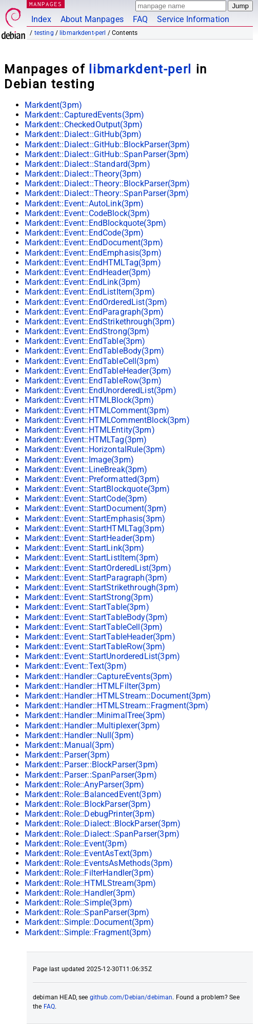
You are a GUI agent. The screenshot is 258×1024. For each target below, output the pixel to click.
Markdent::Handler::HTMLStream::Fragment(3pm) (117, 705)
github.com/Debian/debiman (131, 997)
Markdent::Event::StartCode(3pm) (86, 499)
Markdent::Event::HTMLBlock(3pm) (89, 400)
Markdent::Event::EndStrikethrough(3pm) (100, 321)
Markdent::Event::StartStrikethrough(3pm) (101, 587)
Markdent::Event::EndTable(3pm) (85, 341)
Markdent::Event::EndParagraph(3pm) (94, 312)
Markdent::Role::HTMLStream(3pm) (90, 883)
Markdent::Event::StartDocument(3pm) (96, 508)
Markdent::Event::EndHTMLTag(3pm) (93, 262)
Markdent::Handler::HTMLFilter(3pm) (93, 686)
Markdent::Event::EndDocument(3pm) (94, 242)
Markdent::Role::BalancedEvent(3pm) (93, 794)
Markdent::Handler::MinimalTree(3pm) (95, 715)
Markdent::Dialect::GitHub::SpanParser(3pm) (107, 154)
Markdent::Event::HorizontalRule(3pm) (95, 449)
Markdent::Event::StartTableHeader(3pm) (100, 637)
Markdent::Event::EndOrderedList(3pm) (96, 302)
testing (44, 32)
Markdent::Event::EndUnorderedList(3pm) (100, 390)
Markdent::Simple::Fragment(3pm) (88, 932)
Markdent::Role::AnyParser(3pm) (85, 784)
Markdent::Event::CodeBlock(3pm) (87, 213)
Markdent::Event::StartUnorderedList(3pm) (102, 656)
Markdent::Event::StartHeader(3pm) (90, 538)
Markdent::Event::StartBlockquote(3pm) (97, 489)
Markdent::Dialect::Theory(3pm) (83, 174)
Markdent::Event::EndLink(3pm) (83, 282)
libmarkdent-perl (82, 32)
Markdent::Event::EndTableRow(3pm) (93, 380)
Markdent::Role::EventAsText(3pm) (88, 853)
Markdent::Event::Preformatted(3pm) (92, 479)
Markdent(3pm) (53, 105)
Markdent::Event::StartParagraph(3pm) (96, 578)
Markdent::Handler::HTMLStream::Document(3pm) (118, 696)
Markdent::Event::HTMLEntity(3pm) (90, 430)
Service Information (193, 19)
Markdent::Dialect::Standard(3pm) (87, 164)
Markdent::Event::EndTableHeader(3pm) (98, 371)
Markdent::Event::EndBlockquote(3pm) (95, 223)
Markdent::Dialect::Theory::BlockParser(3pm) (107, 183)
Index (41, 19)
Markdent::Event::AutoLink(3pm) (84, 203)
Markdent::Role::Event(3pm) (76, 843)
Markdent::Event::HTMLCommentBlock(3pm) (107, 420)
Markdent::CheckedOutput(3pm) (84, 124)
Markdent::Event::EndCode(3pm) (84, 233)
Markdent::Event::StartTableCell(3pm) (94, 627)
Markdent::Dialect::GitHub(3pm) (83, 134)
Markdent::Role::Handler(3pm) (80, 893)
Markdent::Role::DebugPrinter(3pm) (90, 814)
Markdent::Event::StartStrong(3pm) (89, 597)
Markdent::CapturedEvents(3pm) (84, 115)
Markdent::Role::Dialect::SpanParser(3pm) (102, 834)
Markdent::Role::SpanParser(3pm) (87, 912)
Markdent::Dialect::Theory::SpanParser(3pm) (107, 193)
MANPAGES (45, 4)
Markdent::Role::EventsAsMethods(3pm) (99, 863)
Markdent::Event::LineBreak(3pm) (86, 469)
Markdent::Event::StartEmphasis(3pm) (95, 519)
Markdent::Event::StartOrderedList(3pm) (98, 568)
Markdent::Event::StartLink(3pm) (85, 548)
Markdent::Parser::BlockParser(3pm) (91, 764)
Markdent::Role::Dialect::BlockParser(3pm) (103, 823)
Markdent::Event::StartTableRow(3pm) (95, 646)
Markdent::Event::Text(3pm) (76, 666)
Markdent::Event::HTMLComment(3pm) (97, 410)
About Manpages (92, 19)
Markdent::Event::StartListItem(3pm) (91, 558)
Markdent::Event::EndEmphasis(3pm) (93, 253)
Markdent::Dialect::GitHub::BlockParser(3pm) (107, 144)
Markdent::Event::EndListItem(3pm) (90, 292)
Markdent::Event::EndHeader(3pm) (88, 272)
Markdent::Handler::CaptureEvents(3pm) (99, 676)
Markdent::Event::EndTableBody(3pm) (94, 351)
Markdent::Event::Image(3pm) (79, 460)
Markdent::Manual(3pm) (69, 745)
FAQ (140, 19)
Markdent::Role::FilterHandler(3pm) (89, 873)
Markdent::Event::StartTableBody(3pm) (96, 617)
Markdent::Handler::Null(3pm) (79, 735)
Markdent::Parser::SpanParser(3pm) (91, 775)
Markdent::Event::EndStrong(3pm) (87, 331)
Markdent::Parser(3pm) (67, 755)
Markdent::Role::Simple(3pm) (78, 902)
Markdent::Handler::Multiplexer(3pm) (92, 725)
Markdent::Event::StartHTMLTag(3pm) (95, 528)
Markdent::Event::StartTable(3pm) (87, 607)
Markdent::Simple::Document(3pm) (89, 922)
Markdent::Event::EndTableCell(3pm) (92, 361)
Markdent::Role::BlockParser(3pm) (88, 804)
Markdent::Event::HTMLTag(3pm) (86, 440)
